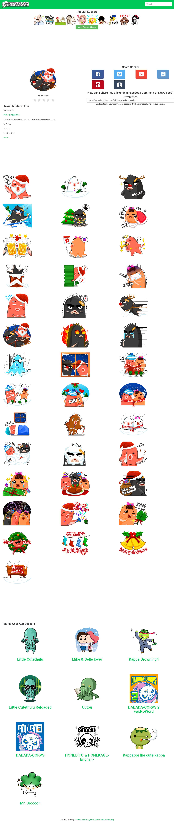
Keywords (91, 820)
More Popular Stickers (87, 27)
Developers (83, 820)
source (6, 137)
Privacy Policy (109, 820)
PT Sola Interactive (11, 115)
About (77, 820)
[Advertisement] (71, 49)
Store (102, 820)
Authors (97, 820)
